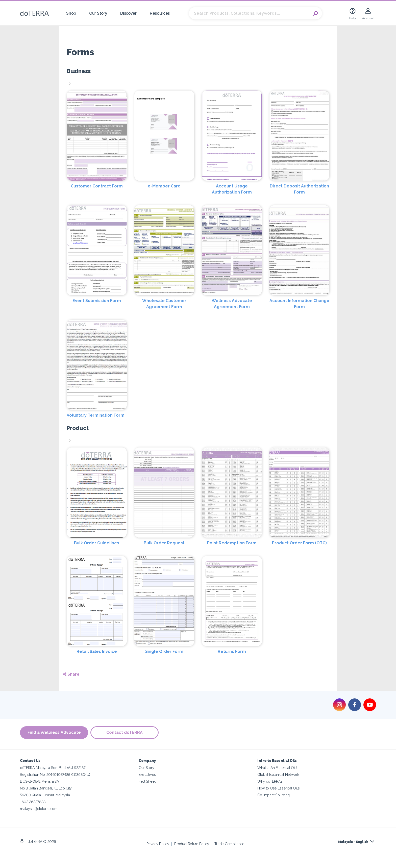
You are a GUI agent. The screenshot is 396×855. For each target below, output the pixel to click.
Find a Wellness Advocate (54, 732)
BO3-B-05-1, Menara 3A (39, 781)
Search (315, 13)
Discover (128, 13)
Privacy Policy (157, 843)
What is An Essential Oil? (277, 767)
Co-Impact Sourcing (273, 795)
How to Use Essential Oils (278, 788)
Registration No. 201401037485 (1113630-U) (55, 774)
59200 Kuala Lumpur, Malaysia (45, 795)
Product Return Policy (191, 843)
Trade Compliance (229, 843)
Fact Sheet (147, 781)
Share (71, 674)
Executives (147, 774)
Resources (160, 13)
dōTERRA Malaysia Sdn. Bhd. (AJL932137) (53, 767)
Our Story (98, 13)
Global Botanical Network (278, 774)
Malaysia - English (353, 841)
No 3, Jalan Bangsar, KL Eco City (46, 788)
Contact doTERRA (125, 732)
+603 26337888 (33, 801)
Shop (71, 13)
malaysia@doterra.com (39, 808)
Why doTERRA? (269, 781)
